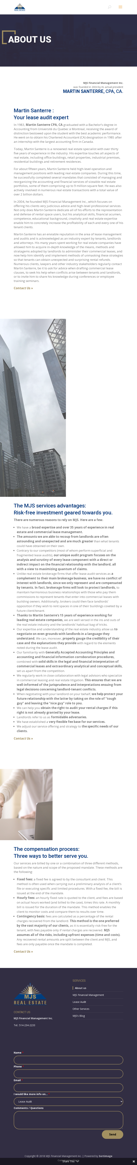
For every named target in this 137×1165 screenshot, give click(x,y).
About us (80, 988)
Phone (19, 1066)
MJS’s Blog (79, 1015)
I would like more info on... (32, 1094)
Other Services (81, 1008)
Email (18, 1080)
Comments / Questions (29, 1108)
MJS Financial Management (88, 995)
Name (19, 1052)
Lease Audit (79, 1002)
